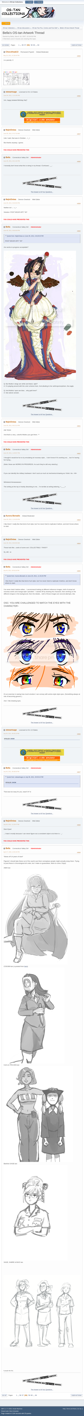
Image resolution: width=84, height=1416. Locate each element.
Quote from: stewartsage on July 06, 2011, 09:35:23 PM (25, 777)
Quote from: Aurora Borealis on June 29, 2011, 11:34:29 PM (26, 576)
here (25, 966)
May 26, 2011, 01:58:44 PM (11, 55)
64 (38, 45)
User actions (76, 45)
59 (31, 45)
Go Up (4, 1395)
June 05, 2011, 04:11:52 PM (11, 161)
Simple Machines (17, 1408)
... (21, 45)
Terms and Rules (71, 1408)
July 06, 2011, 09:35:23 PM (11, 733)
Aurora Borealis (13, 516)
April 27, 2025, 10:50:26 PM (11, 852)
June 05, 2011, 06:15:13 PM (11, 425)
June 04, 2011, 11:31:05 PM (11, 95)
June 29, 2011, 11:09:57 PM (11, 453)
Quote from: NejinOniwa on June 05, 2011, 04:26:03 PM (25, 236)
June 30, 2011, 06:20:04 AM (11, 543)
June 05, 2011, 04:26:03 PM (11, 203)
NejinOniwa (11, 130)
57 (25, 45)
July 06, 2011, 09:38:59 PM (11, 771)
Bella (8, 157)
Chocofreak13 (12, 52)
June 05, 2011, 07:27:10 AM (11, 133)
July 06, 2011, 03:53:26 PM (11, 570)
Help (64, 1408)
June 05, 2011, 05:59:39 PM (11, 230)
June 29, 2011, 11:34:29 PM (11, 519)
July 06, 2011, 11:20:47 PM (11, 824)
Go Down (5, 45)
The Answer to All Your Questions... (42, 192)
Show (12, 738)
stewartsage (11, 92)
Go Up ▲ (80, 1408)
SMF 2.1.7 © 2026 (6, 1408)
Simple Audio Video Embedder (10, 1411)
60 (34, 45)
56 (23, 45)
